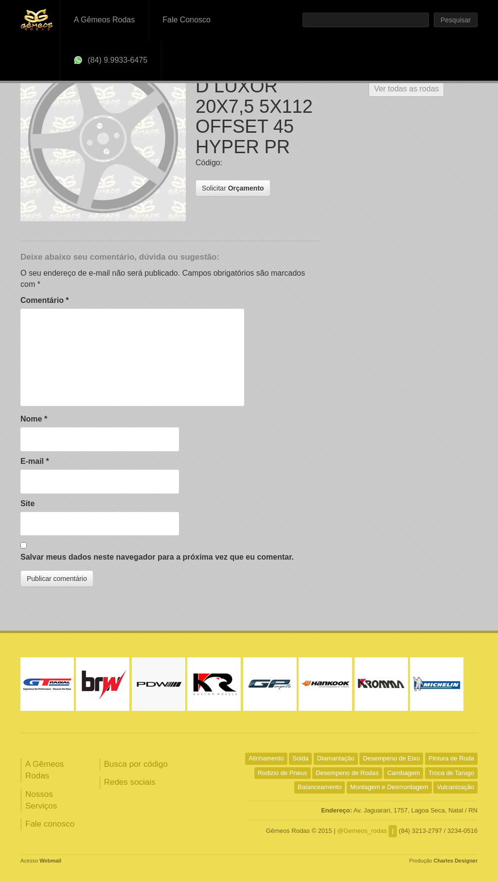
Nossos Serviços (41, 800)
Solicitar (233, 188)
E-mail (34, 461)
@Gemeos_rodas (362, 830)
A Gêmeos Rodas (104, 20)
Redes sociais (130, 782)
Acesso (40, 861)
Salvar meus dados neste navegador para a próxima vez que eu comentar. (157, 557)
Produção (443, 861)
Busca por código (136, 764)
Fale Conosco (186, 20)
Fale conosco (49, 824)
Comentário (44, 300)
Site (27, 503)
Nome (33, 419)
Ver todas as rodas (406, 89)
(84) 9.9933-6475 (110, 60)
